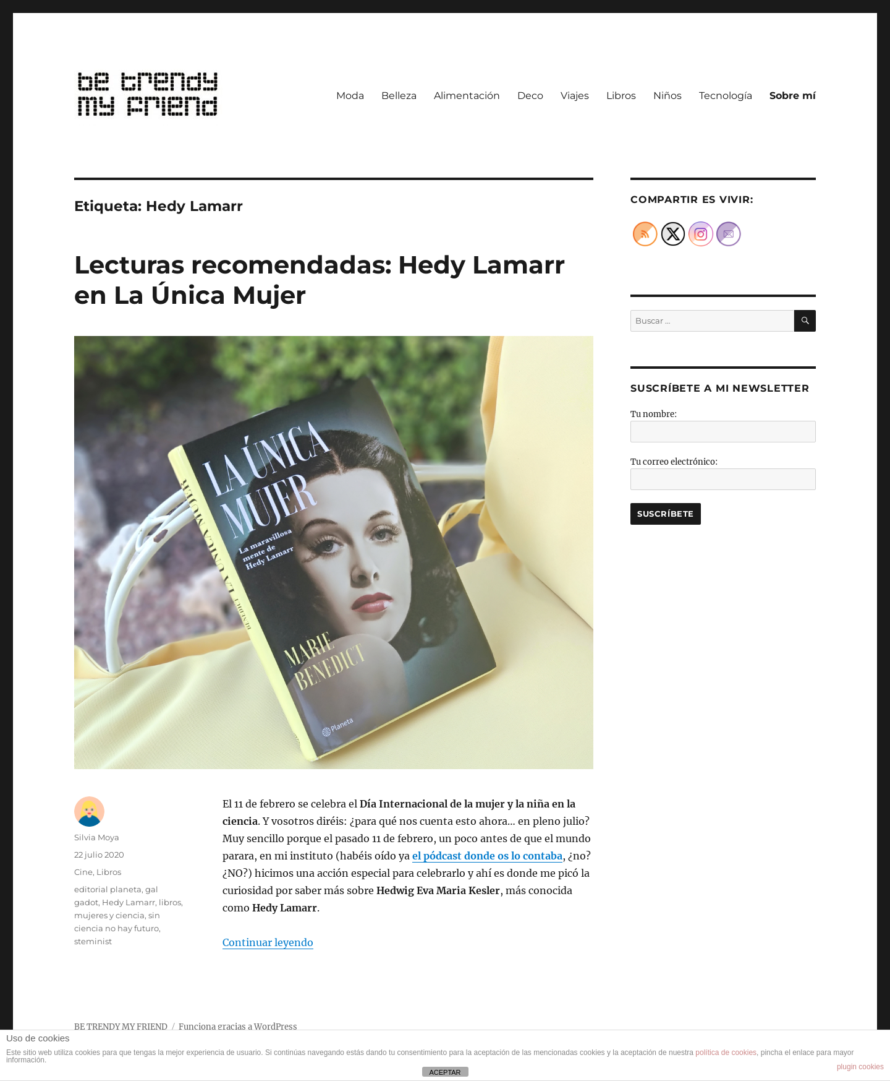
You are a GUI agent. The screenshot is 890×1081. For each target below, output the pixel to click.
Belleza (399, 95)
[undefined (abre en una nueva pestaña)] (487, 856)
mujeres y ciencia (109, 915)
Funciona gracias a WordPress (238, 1027)
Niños (667, 95)
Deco (530, 95)
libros (170, 902)
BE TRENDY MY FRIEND (120, 1027)
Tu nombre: (653, 414)
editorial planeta (108, 889)
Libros (621, 95)
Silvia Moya (96, 837)
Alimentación (467, 95)
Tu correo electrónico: (674, 462)
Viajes (575, 95)
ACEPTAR (444, 1072)
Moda (350, 95)
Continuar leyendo (267, 942)
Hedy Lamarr (128, 902)
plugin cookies (860, 1066)
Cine (83, 872)
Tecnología (725, 95)
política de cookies (725, 1052)
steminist (93, 941)
